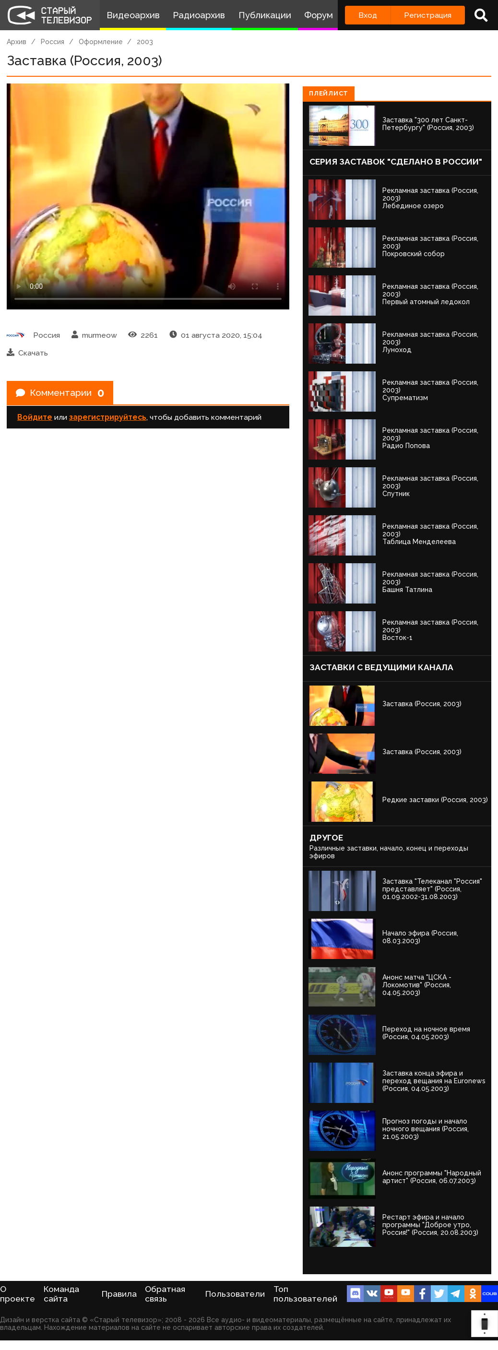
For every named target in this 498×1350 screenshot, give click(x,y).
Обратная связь (165, 1293)
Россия (52, 42)
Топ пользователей (305, 1293)
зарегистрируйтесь (107, 418)
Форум (318, 15)
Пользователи (235, 1294)
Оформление (101, 42)
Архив (16, 42)
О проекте (17, 1293)
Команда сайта (61, 1293)
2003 (145, 42)
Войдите (34, 418)
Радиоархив (199, 15)
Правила (119, 1294)
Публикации (264, 15)
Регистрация (427, 15)
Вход (367, 15)
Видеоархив (133, 15)
